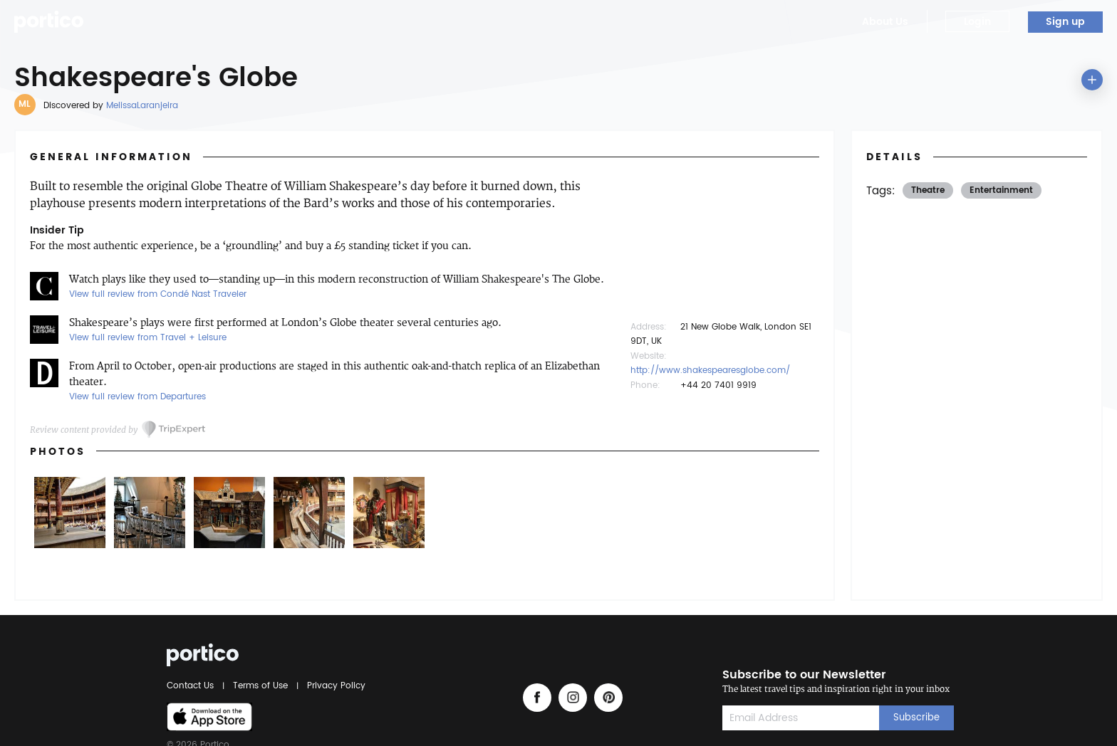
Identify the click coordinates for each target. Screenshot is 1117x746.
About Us (885, 22)
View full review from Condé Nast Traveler (157, 294)
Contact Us (192, 686)
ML (25, 104)
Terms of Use (260, 686)
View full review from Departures (137, 397)
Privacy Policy (334, 686)
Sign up (1065, 22)
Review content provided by (83, 429)
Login (977, 22)
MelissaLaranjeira (142, 105)
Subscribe (916, 717)
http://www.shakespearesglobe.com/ (710, 370)
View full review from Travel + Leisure (148, 338)
